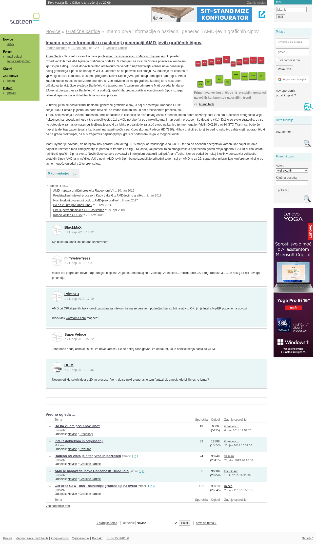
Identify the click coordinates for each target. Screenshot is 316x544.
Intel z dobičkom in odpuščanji (79, 441)
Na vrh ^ (307, 538)
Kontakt (97, 538)
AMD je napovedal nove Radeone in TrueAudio (92, 471)
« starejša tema (107, 523)
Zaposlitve (10, 76)
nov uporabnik (285, 90)
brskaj (11, 81)
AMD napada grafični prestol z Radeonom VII (83, 190)
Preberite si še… (57, 186)
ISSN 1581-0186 (117, 538)
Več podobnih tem (58, 506)
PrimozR (71, 294)
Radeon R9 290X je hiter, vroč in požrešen (88, 456)
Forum (7, 51)
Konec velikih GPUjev (67, 215)
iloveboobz (231, 426)
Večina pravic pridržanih (32, 538)
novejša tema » (206, 523)
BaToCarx (230, 471)
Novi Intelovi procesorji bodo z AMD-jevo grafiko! (86, 200)
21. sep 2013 (79, 48)
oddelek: (150, 523)
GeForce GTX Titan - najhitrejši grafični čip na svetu (96, 486)
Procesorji (86, 434)
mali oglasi (14, 56)
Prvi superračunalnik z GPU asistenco (78, 210)
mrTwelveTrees (77, 258)
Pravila (7, 538)
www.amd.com (76, 318)
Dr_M (69, 365)
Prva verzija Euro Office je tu (79, 2)
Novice (8, 39)
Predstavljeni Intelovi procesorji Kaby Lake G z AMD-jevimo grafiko (98, 195)
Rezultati (85, 449)
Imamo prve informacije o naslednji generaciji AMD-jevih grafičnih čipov (124, 42)
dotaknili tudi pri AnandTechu (165, 153)
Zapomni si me (288, 60)
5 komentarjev (59, 173)
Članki (7, 68)
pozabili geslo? (286, 95)
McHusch (60, 445)
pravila (11, 93)
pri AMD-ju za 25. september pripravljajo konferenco (214, 158)
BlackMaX (73, 227)
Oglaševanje (80, 538)
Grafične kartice (116, 48)
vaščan (229, 456)
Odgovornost (60, 538)
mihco (228, 486)
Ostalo (7, 88)
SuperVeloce (75, 334)
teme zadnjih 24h (19, 61)
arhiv (10, 44)
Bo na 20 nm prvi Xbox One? (72, 205)
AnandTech (206, 104)
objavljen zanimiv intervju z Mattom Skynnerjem (133, 56)
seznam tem (284, 131)
